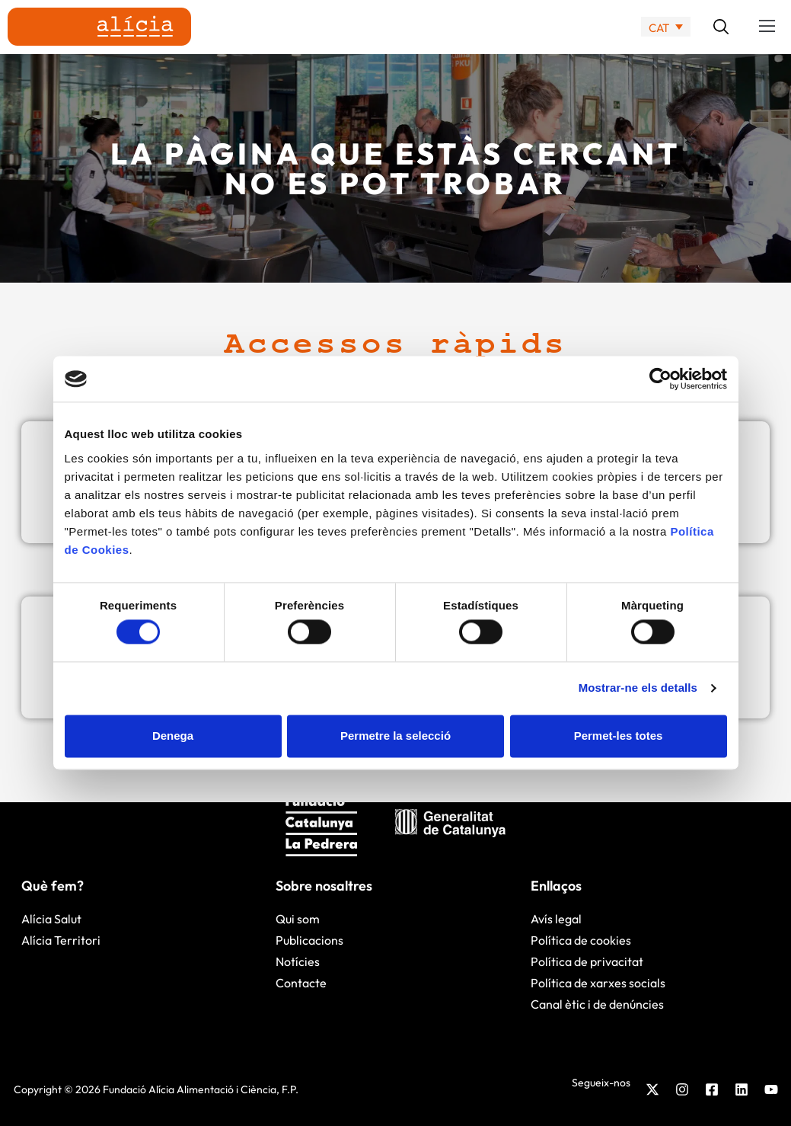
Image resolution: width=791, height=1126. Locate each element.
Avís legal (556, 918)
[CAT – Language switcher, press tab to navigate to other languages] (666, 27)
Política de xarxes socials (598, 982)
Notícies (298, 961)
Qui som (298, 918)
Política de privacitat (587, 961)
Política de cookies (581, 940)
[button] (767, 27)
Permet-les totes (618, 735)
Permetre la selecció (395, 735)
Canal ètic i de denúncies (597, 1004)
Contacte (301, 982)
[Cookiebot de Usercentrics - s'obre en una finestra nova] (660, 378)
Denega (172, 735)
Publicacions (309, 940)
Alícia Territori (60, 940)
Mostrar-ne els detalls (638, 688)
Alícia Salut (51, 918)
